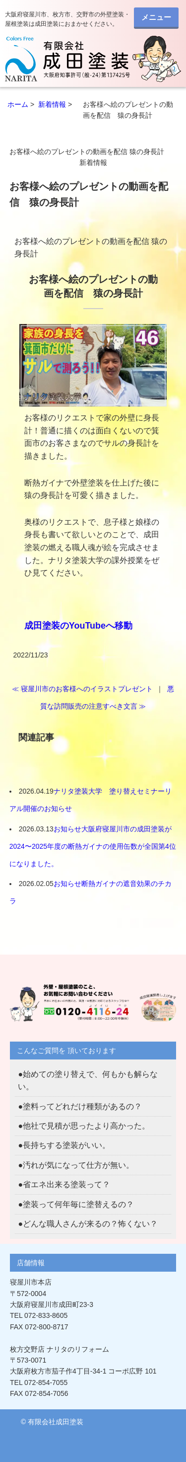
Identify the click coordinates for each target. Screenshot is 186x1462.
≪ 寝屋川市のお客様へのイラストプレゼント (82, 689)
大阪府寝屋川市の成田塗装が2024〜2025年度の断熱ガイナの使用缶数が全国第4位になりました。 (92, 846)
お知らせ (67, 829)
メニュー (156, 17)
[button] (93, 365)
